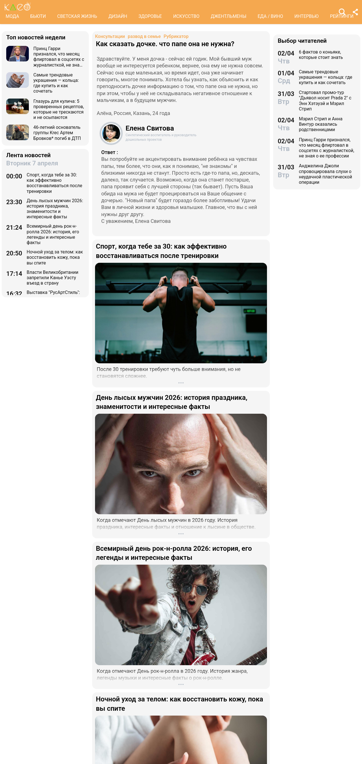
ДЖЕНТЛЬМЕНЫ (228, 16)
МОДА (12, 16)
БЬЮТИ (38, 16)
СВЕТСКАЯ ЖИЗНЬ (77, 16)
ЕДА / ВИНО (270, 16)
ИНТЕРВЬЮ (306, 16)
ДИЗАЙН (117, 16)
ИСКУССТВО (186, 16)
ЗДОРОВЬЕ (150, 16)
